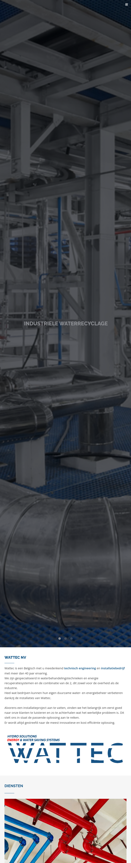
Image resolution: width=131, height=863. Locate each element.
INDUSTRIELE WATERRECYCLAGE (66, 323)
